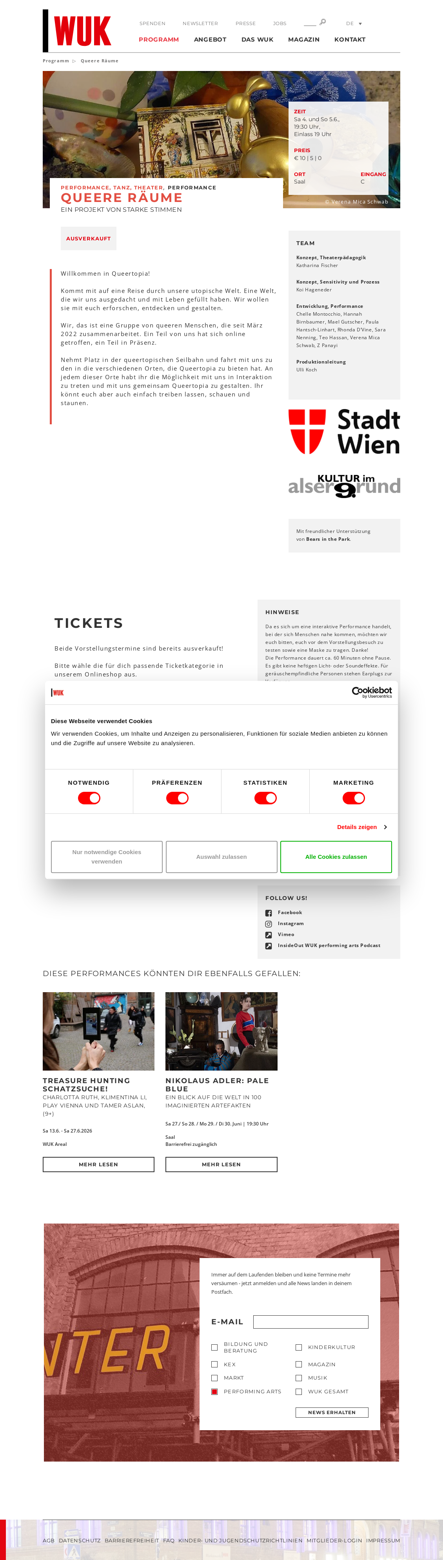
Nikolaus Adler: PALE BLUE (217, 1084)
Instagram (291, 923)
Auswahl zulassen (221, 856)
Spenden (152, 23)
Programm (159, 39)
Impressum (383, 1540)
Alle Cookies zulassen (336, 856)
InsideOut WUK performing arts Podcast (329, 945)
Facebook (290, 912)
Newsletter (200, 23)
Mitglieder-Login (334, 1540)
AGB (49, 1540)
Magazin (304, 39)
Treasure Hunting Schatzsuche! (87, 1084)
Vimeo (286, 934)
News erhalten (332, 1412)
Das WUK (257, 39)
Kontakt (349, 39)
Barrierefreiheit (132, 1540)
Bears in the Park (328, 539)
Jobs (280, 23)
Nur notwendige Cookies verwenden (107, 857)
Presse (246, 23)
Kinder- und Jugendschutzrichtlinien (240, 1540)
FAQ (169, 1540)
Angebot (210, 39)
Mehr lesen (98, 1164)
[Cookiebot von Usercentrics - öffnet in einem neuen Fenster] (357, 692)
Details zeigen (357, 827)
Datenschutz (80, 1540)
